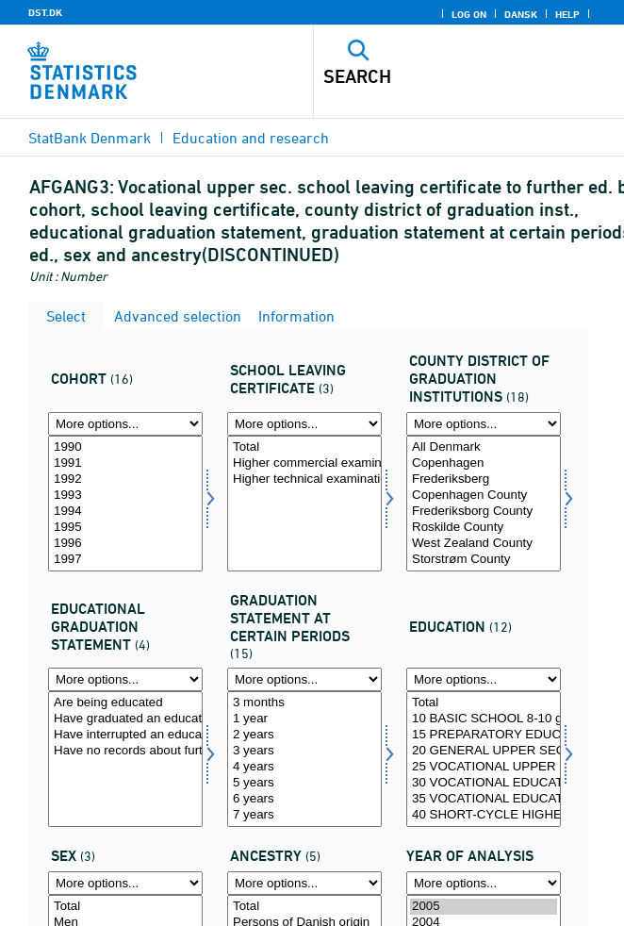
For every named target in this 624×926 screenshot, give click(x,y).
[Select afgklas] (304, 503)
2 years (304, 735)
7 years (304, 815)
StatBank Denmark (89, 137)
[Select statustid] (304, 759)
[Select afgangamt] (483, 503)
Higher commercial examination (304, 463)
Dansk (520, 14)
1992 (125, 479)
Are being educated (125, 703)
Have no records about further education (125, 751)
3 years (304, 751)
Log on (469, 14)
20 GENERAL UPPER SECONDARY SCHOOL (483, 751)
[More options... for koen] (125, 883)
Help (567, 14)
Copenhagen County (483, 496)
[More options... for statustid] (304, 679)
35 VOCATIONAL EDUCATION (483, 799)
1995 (125, 528)
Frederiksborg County (483, 512)
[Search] (439, 76)
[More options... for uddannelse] (483, 679)
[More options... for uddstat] (125, 679)
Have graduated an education (125, 719)
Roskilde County (483, 528)
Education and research (250, 137)
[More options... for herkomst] (304, 883)
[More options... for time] (483, 883)
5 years (304, 783)
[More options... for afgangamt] (483, 424)
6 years (304, 799)
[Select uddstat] (125, 759)
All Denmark (483, 447)
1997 (125, 560)
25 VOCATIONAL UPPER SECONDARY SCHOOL (483, 767)
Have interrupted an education (125, 735)
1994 (125, 512)
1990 (125, 447)
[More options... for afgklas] (304, 424)
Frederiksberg (483, 479)
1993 (125, 496)
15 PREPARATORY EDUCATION (483, 735)
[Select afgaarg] (125, 503)
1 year (304, 719)
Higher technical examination (304, 479)
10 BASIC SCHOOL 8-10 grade (483, 719)
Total (304, 447)
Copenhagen (483, 463)
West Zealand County (483, 544)
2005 (483, 907)
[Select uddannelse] (483, 759)
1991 (125, 463)
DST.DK (45, 12)
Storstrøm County (483, 560)
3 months (304, 703)
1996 (125, 544)
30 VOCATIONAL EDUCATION (483, 783)
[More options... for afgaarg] (125, 424)
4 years (304, 767)
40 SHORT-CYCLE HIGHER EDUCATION (483, 815)
